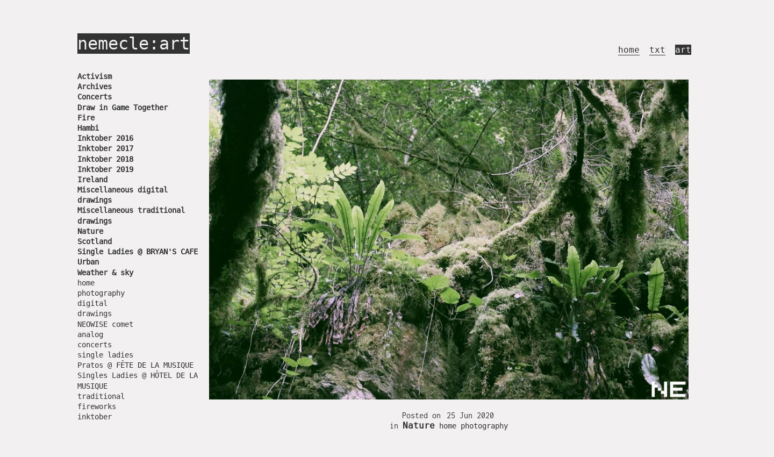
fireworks (96, 406)
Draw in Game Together (122, 107)
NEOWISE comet (105, 324)
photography (101, 293)
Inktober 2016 (105, 138)
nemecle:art (133, 43)
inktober (94, 416)
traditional (101, 396)
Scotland (94, 241)
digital (92, 303)
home (629, 50)
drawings (94, 313)
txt (657, 50)
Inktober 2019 (105, 169)
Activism (94, 76)
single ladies (105, 355)
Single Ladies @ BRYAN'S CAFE (137, 251)
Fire (86, 117)
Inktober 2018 (105, 159)
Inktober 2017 (105, 148)
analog (90, 334)
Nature (90, 231)
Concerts (94, 96)
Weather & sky (105, 272)
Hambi (88, 128)
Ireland (92, 179)
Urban (88, 262)
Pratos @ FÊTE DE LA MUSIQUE (135, 365)
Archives (94, 86)
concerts (94, 344)
